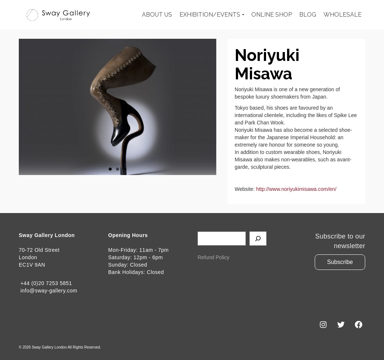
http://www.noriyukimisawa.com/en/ (296, 189)
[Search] (257, 239)
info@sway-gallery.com (48, 291)
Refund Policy (213, 257)
